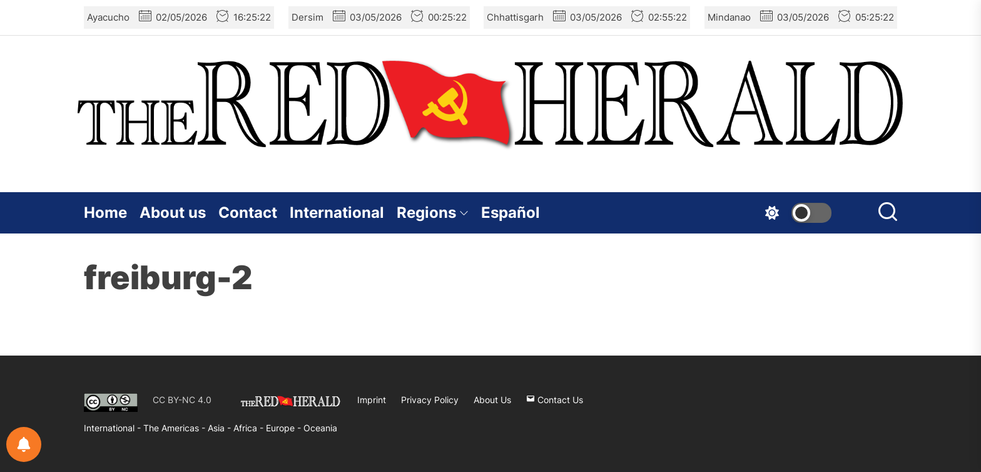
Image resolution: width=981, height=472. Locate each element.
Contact (247, 212)
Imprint (371, 399)
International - (113, 428)
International (337, 212)
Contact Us (554, 399)
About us (173, 212)
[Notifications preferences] (23, 444)
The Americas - (175, 428)
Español (510, 212)
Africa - (249, 428)
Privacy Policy (430, 399)
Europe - (284, 428)
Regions (433, 212)
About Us (492, 399)
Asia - (220, 428)
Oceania (320, 428)
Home (105, 212)
